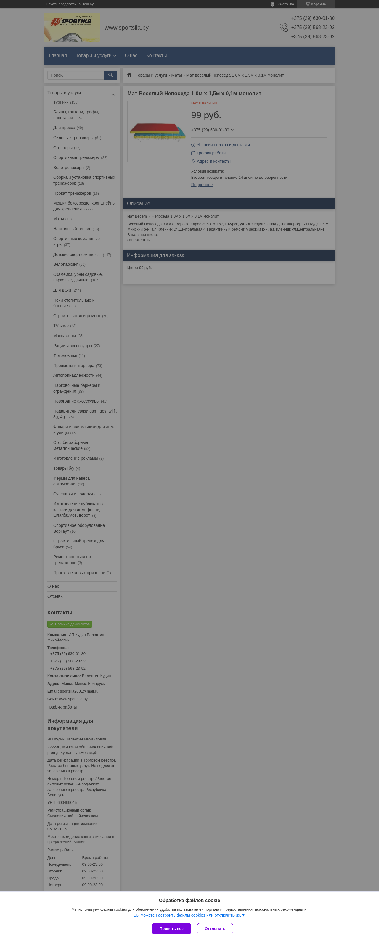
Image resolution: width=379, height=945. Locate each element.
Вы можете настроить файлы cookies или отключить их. (187, 915)
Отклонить (215, 928)
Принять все (172, 928)
